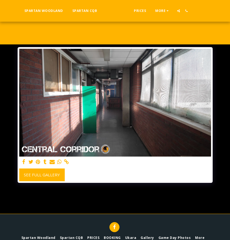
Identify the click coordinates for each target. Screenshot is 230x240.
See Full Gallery (42, 174)
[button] (189, 10)
